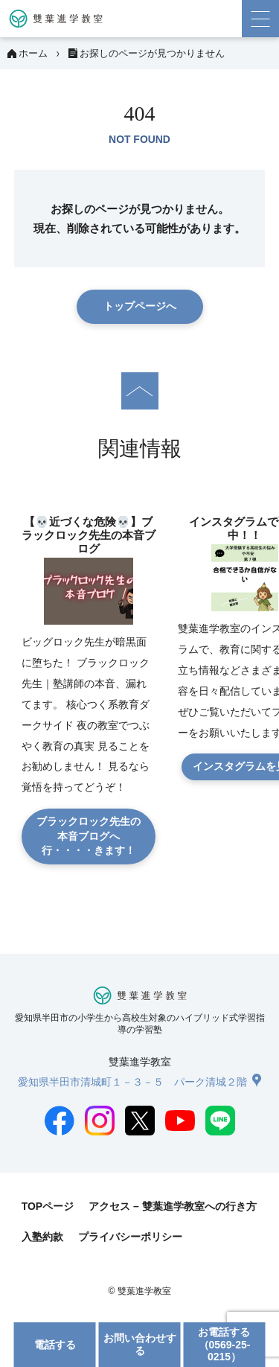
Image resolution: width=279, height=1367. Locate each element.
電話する (55, 1345)
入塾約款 (42, 1237)
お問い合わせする (139, 1344)
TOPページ (48, 1206)
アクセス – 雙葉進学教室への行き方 (173, 1206)
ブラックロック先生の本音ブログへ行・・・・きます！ (88, 835)
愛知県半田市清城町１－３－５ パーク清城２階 (132, 1082)
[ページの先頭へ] (139, 391)
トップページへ (139, 306)
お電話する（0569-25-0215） (224, 1344)
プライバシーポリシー (130, 1237)
